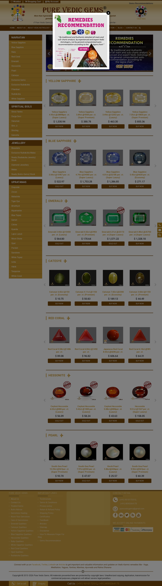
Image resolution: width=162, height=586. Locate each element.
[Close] (108, 13)
